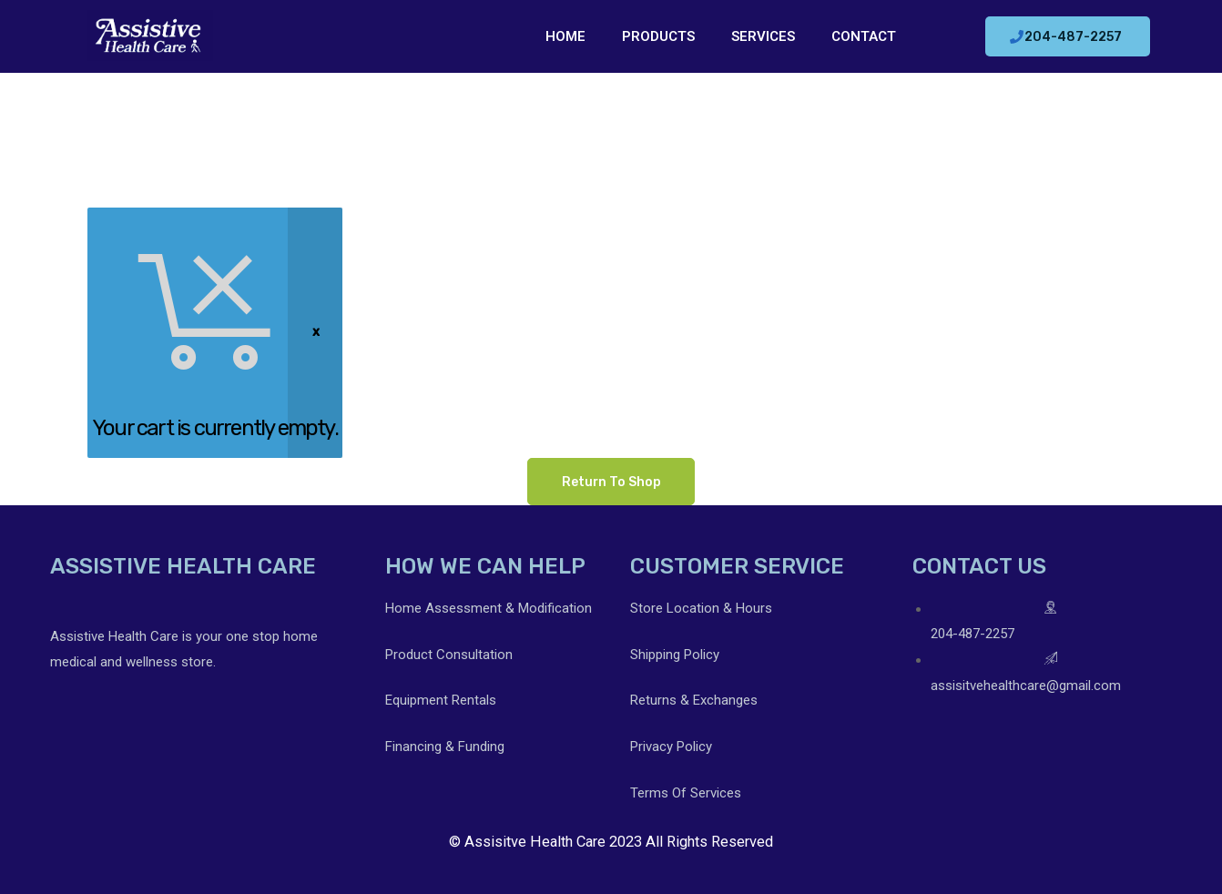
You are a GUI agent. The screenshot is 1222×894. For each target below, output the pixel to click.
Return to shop (611, 481)
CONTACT (863, 36)
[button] (1067, 36)
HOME (565, 36)
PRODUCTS (658, 36)
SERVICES (763, 36)
